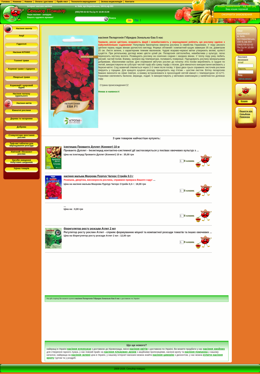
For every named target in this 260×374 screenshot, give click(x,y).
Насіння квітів (24, 103)
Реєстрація (242, 57)
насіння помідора (196, 351)
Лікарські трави (21, 77)
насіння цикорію (163, 354)
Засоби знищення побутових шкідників (21, 161)
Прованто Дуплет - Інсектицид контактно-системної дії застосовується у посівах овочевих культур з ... (131, 150)
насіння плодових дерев (120, 351)
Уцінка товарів (21, 168)
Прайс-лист (62, 1)
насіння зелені (80, 354)
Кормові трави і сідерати (21, 69)
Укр (129, 20)
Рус (136, 20)
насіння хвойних (214, 348)
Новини (28, 1)
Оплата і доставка (44, 1)
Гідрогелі (22, 44)
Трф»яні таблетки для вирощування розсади (21, 144)
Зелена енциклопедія (111, 1)
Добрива (21, 127)
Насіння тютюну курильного (21, 94)
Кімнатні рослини (21, 110)
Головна (5, 1)
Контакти (129, 1)
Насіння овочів (24, 28)
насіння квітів (139, 348)
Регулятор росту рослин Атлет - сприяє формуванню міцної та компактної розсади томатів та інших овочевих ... (138, 232)
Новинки (17, 1)
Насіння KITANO (21, 52)
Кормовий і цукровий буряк (21, 86)
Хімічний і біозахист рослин (21, 152)
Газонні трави (21, 60)
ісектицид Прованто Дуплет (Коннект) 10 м (92, 146)
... (109, 179)
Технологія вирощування (83, 1)
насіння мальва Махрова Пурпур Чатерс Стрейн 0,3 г (98, 176)
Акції (21, 35)
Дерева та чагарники (21, 118)
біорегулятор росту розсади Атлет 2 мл (90, 228)
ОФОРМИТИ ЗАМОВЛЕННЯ (237, 14)
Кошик (244, 101)
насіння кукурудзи (79, 348)
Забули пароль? (245, 79)
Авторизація (243, 60)
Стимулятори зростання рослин (21, 136)
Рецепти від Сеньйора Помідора (246, 114)
